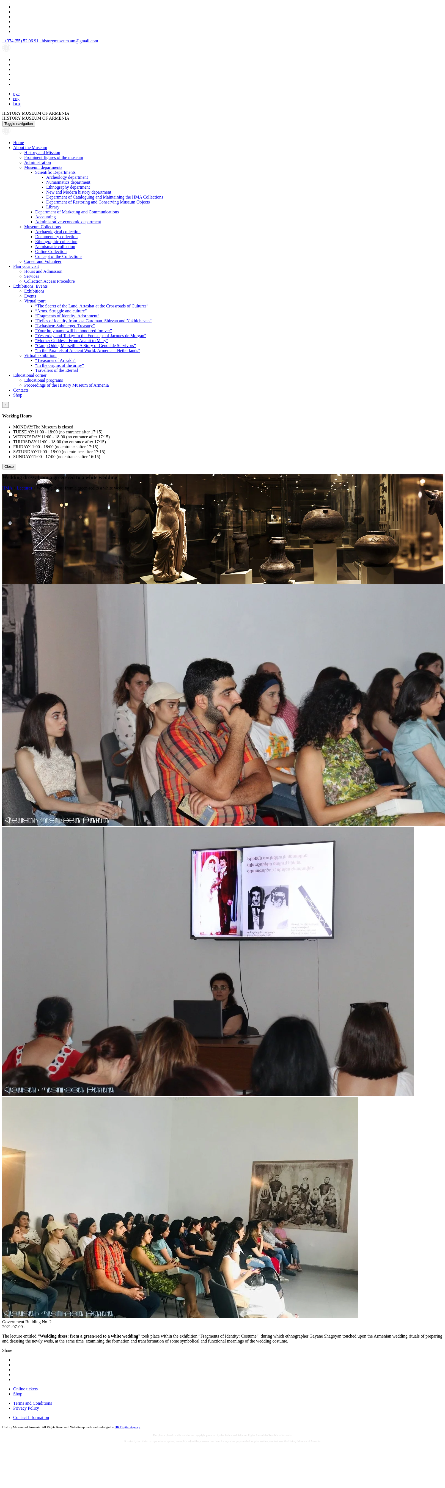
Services (31, 276)
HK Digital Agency (127, 1427)
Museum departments (43, 167)
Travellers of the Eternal (56, 370)
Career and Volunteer (42, 261)
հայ (17, 103)
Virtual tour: (35, 301)
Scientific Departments (55, 172)
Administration (37, 162)
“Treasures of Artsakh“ (55, 360)
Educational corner (29, 375)
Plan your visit (26, 266)
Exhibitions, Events (30, 286)
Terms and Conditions (32, 1403)
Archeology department (67, 177)
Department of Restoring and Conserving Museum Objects (98, 202)
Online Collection (51, 251)
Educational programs (43, 380)
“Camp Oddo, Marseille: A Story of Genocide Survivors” (85, 345)
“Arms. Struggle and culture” (61, 311)
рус (16, 93)
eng (16, 98)
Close (9, 466)
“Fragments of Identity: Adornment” (67, 315)
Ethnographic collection (56, 241)
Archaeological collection (58, 231)
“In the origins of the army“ (59, 365)
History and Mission (42, 152)
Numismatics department (68, 182)
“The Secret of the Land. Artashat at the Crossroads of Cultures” (92, 306)
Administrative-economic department (68, 221)
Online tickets (25, 1389)
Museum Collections (42, 226)
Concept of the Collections (58, 256)
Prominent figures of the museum (53, 157)
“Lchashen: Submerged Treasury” (65, 325)
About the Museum (30, 147)
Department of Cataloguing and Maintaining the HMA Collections (104, 197)
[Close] (5, 405)
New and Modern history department (78, 192)
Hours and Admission (43, 271)
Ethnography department (68, 187)
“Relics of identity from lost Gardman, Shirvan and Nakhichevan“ (93, 320)
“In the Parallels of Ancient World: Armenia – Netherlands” (87, 350)
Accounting (45, 216)
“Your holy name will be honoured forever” (73, 330)
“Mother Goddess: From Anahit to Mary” (71, 340)
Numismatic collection (55, 246)
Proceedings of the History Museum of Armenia (66, 385)
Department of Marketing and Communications (77, 212)
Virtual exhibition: (40, 355)
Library (52, 207)
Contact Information (31, 1417)
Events (30, 296)
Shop (17, 395)
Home (18, 142)
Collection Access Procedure (49, 281)
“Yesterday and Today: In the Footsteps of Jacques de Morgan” (90, 335)
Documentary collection (56, 236)
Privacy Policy (26, 1408)
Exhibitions (34, 291)
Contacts (21, 390)
